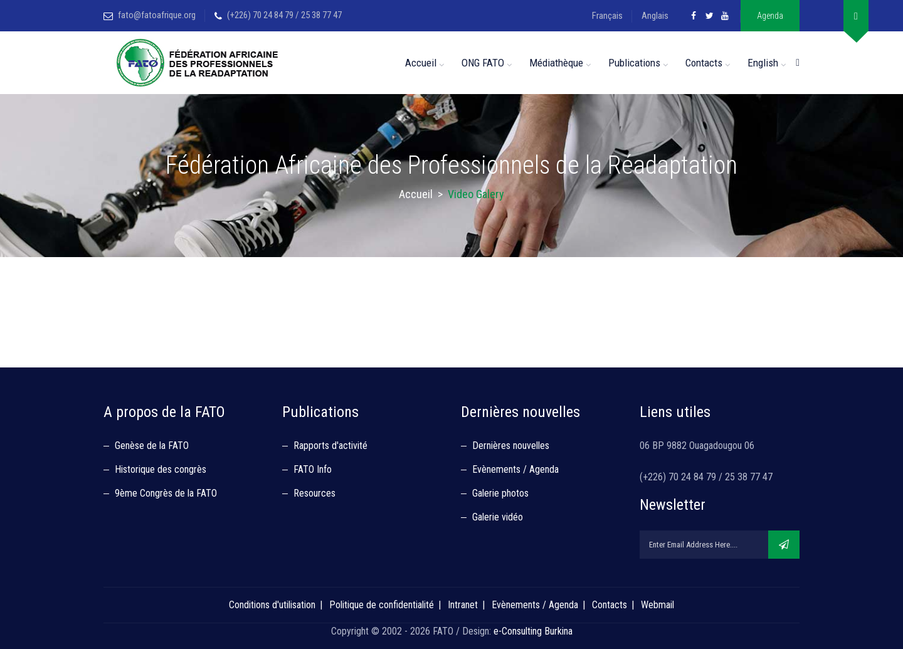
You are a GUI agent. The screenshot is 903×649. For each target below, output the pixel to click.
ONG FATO (483, 62)
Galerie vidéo (497, 517)
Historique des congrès (160, 469)
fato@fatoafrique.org (157, 15)
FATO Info (312, 469)
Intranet (463, 605)
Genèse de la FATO (152, 445)
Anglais (655, 15)
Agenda (770, 16)
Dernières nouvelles (510, 445)
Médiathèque (556, 62)
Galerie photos (500, 493)
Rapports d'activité (330, 445)
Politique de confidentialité (381, 605)
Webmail (657, 605)
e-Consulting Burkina (533, 631)
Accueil (420, 62)
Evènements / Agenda (515, 469)
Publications (634, 62)
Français (607, 15)
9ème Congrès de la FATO (166, 493)
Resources (314, 493)
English (762, 62)
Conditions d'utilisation (272, 605)
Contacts (703, 62)
